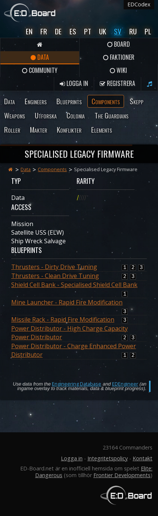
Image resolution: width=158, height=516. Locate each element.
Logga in (74, 83)
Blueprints (69, 101)
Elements (101, 129)
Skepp (136, 101)
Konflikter (69, 129)
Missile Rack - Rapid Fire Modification (62, 319)
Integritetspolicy (107, 458)
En (29, 31)
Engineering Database (76, 383)
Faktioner (118, 57)
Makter (38, 129)
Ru (133, 31)
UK (102, 31)
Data (40, 57)
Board (118, 44)
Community (40, 70)
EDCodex (139, 4)
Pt (87, 31)
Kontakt (142, 458)
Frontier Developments (122, 475)
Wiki (118, 70)
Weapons (14, 115)
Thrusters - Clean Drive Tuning (55, 276)
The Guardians (111, 115)
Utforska (46, 115)
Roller (12, 129)
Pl (148, 31)
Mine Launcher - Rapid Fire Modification (67, 302)
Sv (117, 31)
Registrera (117, 83)
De (58, 31)
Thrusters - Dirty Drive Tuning (54, 267)
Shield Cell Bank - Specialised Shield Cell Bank (74, 285)
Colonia (75, 115)
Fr (43, 31)
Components (106, 101)
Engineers (36, 101)
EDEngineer (125, 383)
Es (72, 31)
